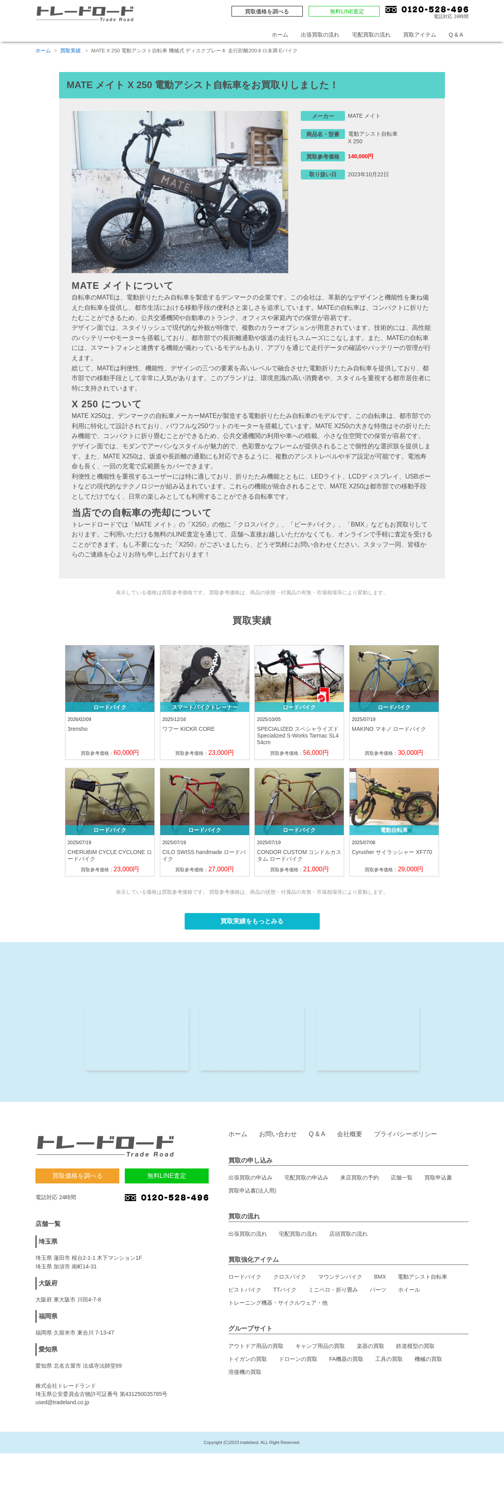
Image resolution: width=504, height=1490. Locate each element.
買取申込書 (438, 1181)
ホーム (280, 34)
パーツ (378, 1293)
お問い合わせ (278, 1137)
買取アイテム (419, 34)
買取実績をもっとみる (252, 921)
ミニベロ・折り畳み (333, 1293)
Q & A (455, 34)
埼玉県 (48, 1245)
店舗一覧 (402, 1181)
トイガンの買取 (247, 1363)
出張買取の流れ (320, 34)
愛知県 (48, 1353)
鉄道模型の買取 (415, 1350)
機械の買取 (428, 1363)
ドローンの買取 (298, 1363)
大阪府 (48, 1287)
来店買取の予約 (359, 1181)
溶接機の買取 (244, 1376)
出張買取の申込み (250, 1181)
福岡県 (48, 1320)
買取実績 (71, 51)
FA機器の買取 (346, 1363)
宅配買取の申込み (306, 1181)
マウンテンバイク (340, 1280)
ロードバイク (244, 1280)
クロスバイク (289, 1280)
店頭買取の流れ (348, 1238)
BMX (380, 1280)
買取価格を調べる (267, 11)
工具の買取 (389, 1363)
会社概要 (349, 1137)
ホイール (409, 1293)
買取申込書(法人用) (252, 1194)
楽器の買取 (370, 1350)
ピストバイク (244, 1293)
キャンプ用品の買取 (320, 1350)
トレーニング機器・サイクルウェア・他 (278, 1306)
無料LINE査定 (347, 11)
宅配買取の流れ (371, 34)
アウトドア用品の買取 (256, 1350)
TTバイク (284, 1293)
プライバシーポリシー (405, 1137)
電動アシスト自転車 (422, 1280)
